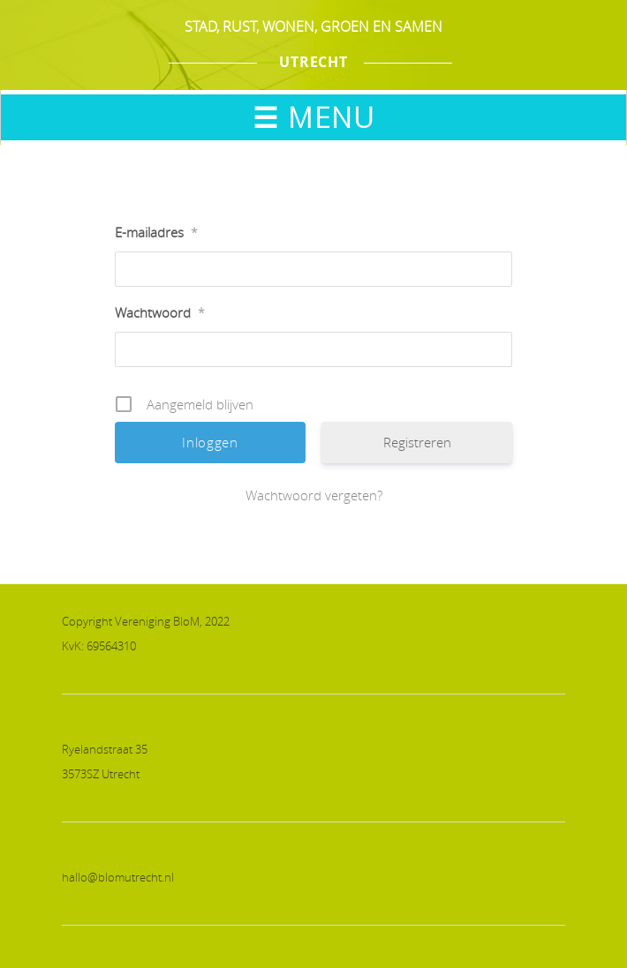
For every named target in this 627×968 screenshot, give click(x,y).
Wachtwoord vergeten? (314, 495)
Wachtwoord (160, 312)
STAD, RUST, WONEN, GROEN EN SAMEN (313, 26)
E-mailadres (156, 232)
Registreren (417, 442)
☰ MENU (313, 117)
